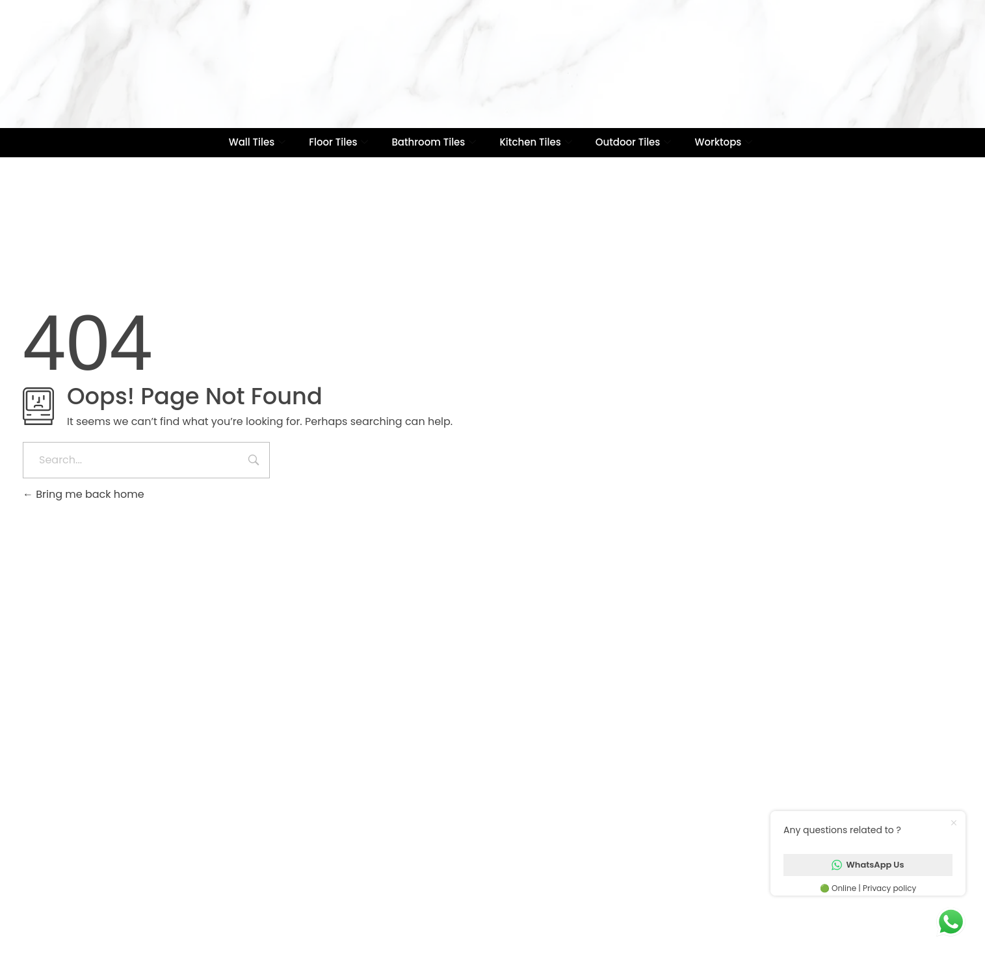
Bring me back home (83, 494)
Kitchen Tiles (535, 142)
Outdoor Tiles (634, 142)
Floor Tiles (338, 142)
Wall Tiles (257, 142)
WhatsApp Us (868, 865)
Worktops (723, 142)
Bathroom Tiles (433, 142)
